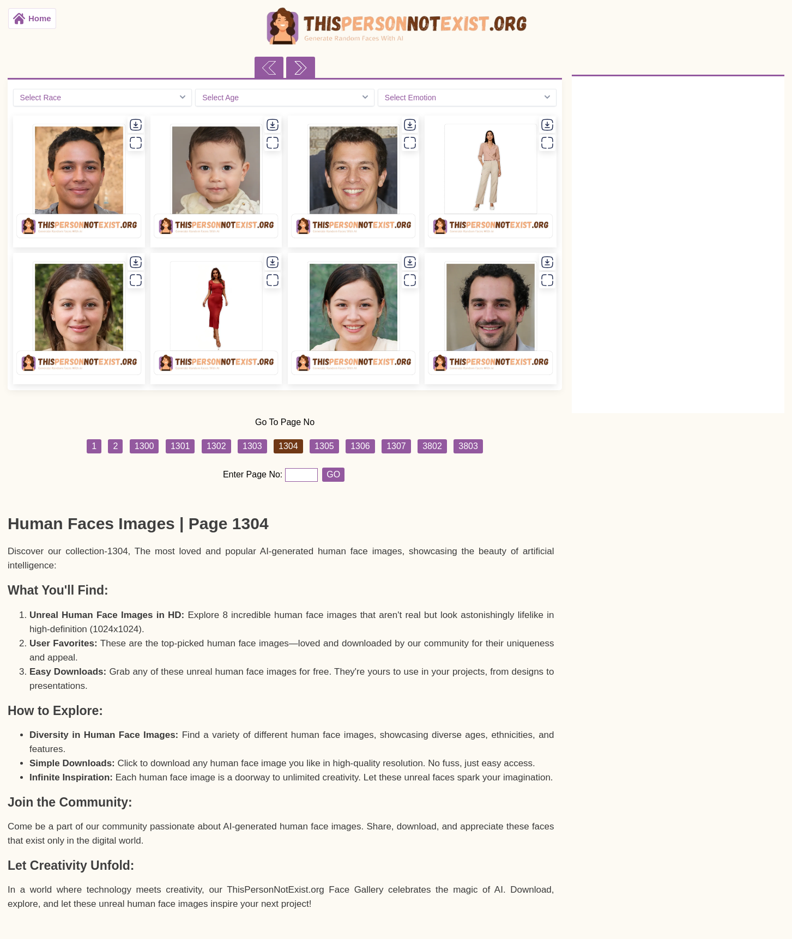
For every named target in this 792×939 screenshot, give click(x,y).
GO (333, 474)
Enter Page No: (254, 474)
